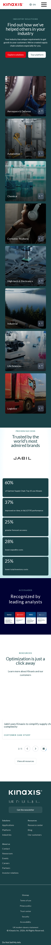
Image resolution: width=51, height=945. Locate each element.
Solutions (6, 820)
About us (6, 844)
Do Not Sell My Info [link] (11, 942)
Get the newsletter (25, 809)
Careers (6, 863)
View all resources (25, 761)
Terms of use (25, 900)
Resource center (35, 825)
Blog (30, 830)
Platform (6, 830)
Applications (8, 825)
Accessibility (25, 922)
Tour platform (37, 54)
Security (25, 916)
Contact (6, 848)
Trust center (25, 911)
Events (5, 858)
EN (34, 4)
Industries (6, 834)
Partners (6, 868)
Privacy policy (25, 906)
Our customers (35, 834)
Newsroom (7, 853)
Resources (32, 820)
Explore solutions (16, 54)
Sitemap (25, 895)
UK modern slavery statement (25, 927)
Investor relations (10, 872)
